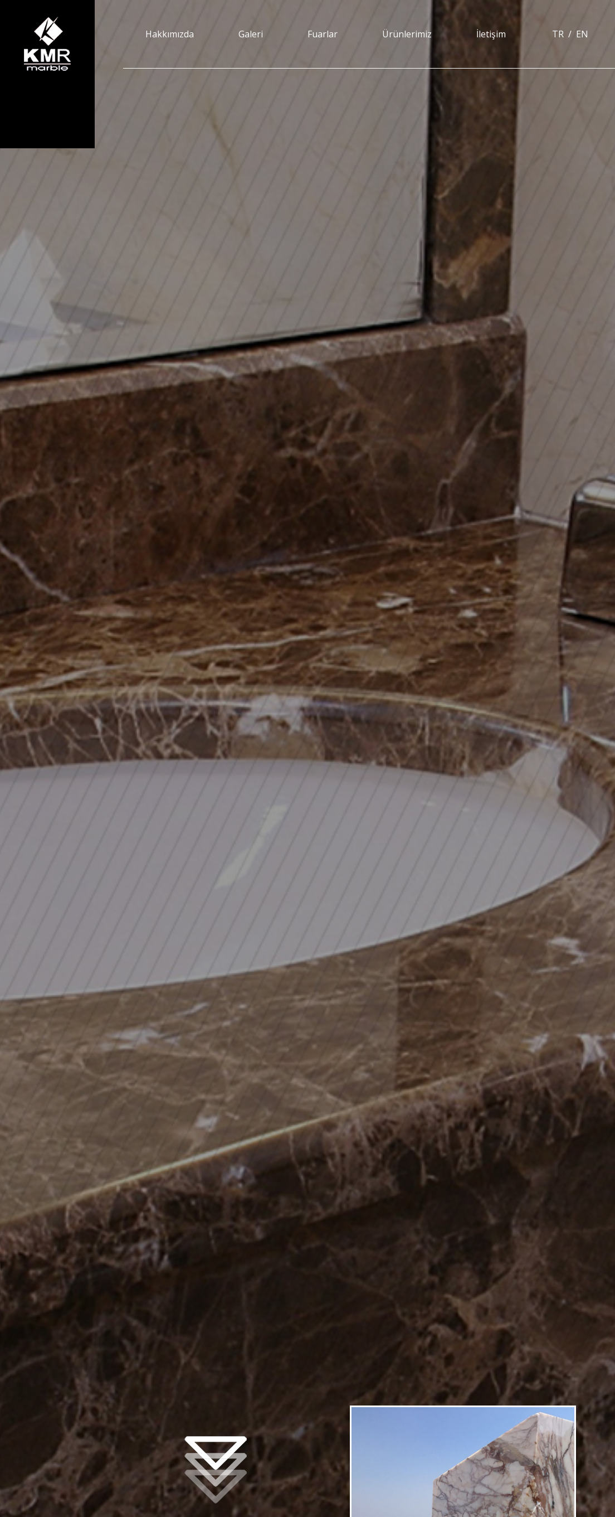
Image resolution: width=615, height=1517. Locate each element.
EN (582, 34)
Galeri (250, 34)
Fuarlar (323, 34)
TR (558, 34)
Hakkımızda (169, 34)
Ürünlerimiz (407, 34)
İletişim (491, 34)
